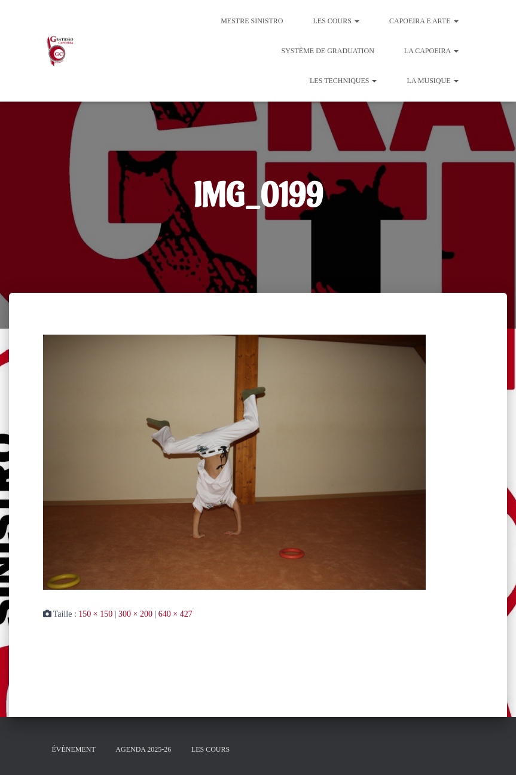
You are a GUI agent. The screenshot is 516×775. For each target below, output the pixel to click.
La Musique (432, 80)
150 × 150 (95, 613)
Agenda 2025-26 (143, 749)
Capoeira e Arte (424, 21)
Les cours (336, 21)
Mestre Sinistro (252, 21)
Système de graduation (327, 51)
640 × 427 (175, 613)
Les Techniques (343, 80)
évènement (74, 749)
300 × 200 (135, 613)
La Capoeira (431, 51)
